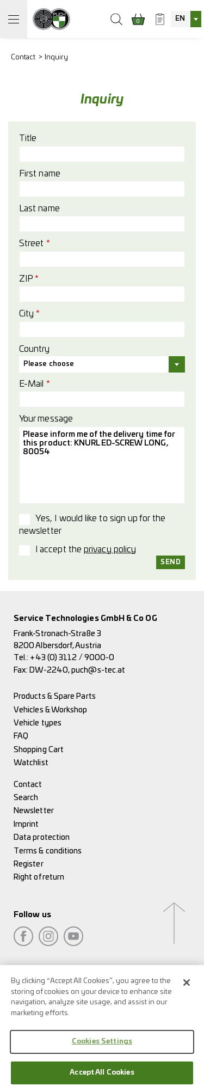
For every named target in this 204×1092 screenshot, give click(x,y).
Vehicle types (37, 723)
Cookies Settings (102, 1046)
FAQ (21, 736)
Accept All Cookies (102, 1077)
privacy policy (110, 549)
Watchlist (31, 763)
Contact (23, 57)
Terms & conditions (48, 851)
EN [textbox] (180, 18)
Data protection (42, 837)
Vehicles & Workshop (51, 710)
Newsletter (34, 811)
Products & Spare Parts (55, 696)
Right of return (39, 877)
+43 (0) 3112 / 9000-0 (72, 658)
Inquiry (57, 57)
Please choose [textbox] (48, 364)
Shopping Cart (39, 750)
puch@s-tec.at (98, 670)
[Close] (187, 987)
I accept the (85, 549)
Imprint (26, 824)
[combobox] (186, 19)
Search (26, 798)
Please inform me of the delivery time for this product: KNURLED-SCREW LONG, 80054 (102, 465)
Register (29, 864)
